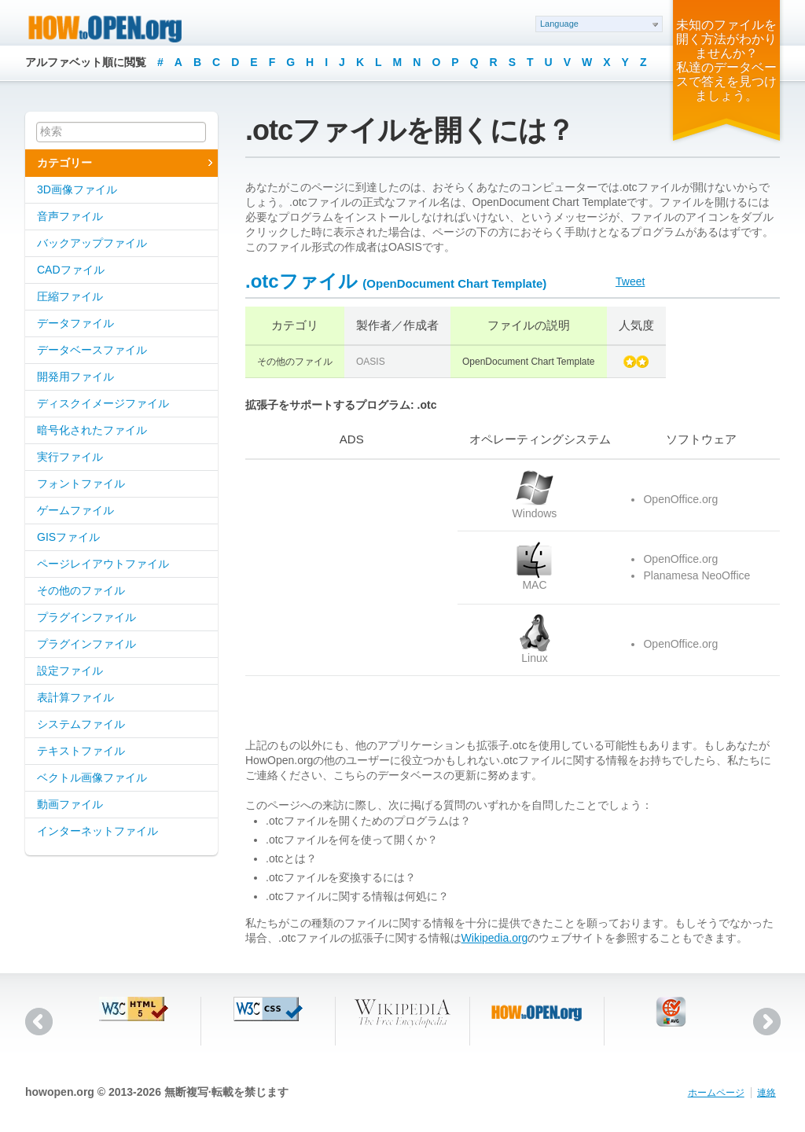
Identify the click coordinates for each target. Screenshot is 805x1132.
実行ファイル (70, 456)
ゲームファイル (75, 510)
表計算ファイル (75, 697)
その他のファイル (81, 590)
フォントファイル (81, 483)
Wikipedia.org (494, 938)
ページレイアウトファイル (103, 563)
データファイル (75, 323)
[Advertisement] (343, 567)
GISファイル (68, 537)
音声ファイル (70, 216)
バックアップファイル (92, 243)
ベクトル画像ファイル (92, 777)
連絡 (766, 1092)
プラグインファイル (86, 617)
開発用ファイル (75, 376)
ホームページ (716, 1092)
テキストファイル (81, 750)
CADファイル (71, 269)
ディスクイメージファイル (103, 403)
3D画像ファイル (77, 189)
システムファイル (81, 724)
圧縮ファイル (70, 296)
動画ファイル (70, 804)
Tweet (630, 281)
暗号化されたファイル (92, 430)
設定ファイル (70, 670)
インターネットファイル (97, 831)
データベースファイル (92, 350)
